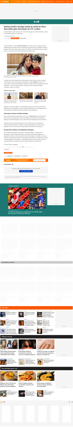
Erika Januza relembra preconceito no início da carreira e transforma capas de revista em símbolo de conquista (27, 353)
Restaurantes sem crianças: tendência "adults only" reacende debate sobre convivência (12, 362)
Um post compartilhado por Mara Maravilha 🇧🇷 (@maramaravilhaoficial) (19, 146)
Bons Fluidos (9, 156)
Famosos (7, 319)
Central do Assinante (60, 1)
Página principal (7, 2)
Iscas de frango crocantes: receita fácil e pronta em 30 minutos (26, 384)
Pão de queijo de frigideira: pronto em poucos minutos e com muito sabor (44, 384)
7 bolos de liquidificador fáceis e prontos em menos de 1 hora (49, 393)
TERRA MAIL (24, 1)
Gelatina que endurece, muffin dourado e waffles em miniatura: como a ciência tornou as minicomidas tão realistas (30, 362)
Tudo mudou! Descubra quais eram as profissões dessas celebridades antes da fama (8, 353)
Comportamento (17, 156)
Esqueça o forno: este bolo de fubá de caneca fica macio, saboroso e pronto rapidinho (8, 384)
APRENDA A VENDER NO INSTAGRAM (48, 1)
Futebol (25, 311)
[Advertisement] (64, 362)
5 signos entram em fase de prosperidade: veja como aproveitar (12, 393)
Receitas (1, 381)
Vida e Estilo (24, 156)
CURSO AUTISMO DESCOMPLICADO (34, 1)
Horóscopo (9, 390)
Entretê (25, 319)
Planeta (44, 319)
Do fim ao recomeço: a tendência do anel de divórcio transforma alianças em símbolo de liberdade (45, 353)
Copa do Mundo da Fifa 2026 (13, 210)
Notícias (44, 327)
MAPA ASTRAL (17, 1)
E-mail (67, 1)
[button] (39, 160)
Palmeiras (7, 311)
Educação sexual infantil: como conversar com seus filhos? (49, 361)
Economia (7, 327)
